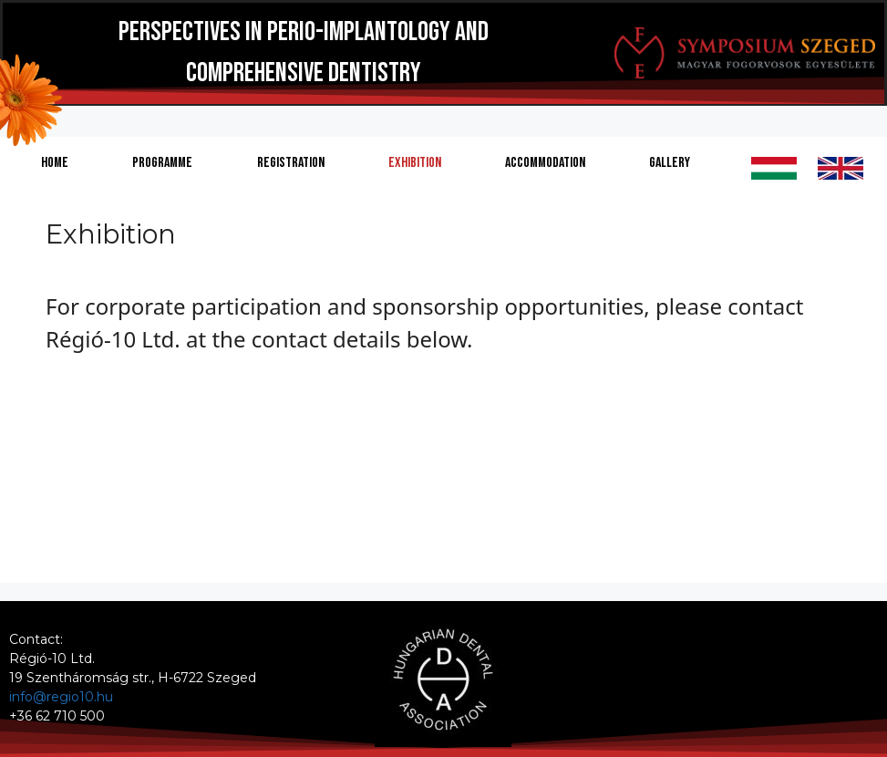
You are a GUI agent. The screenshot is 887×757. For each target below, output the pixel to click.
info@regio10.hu (61, 697)
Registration (291, 162)
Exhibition (414, 162)
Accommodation (545, 162)
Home (54, 162)
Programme (162, 162)
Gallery (669, 162)
